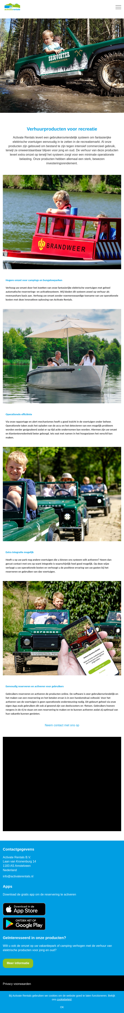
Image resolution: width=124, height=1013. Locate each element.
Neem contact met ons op (62, 725)
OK (62, 1007)
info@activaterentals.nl (18, 876)
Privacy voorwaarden (17, 983)
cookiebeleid (64, 999)
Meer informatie (18, 963)
